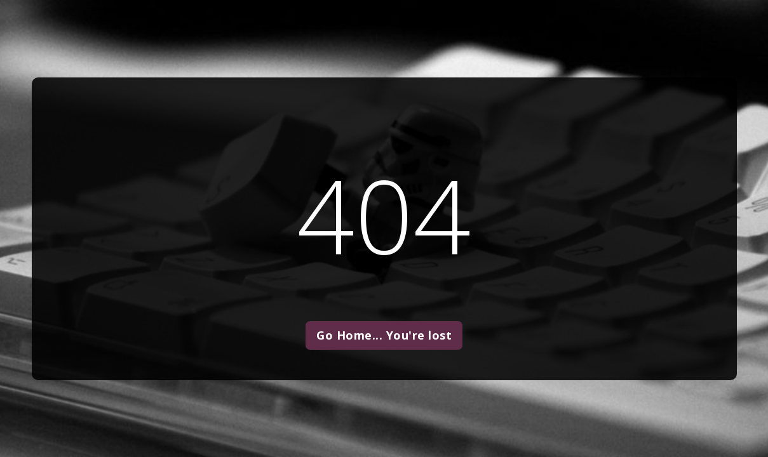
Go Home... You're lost (384, 335)
